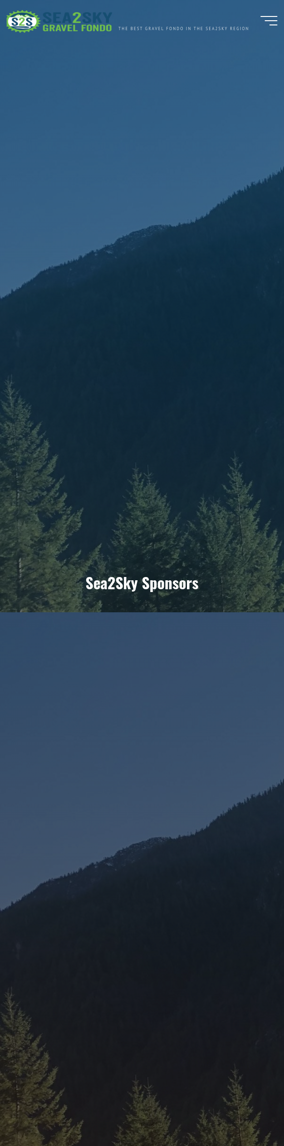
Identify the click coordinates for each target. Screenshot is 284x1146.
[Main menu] (268, 22)
